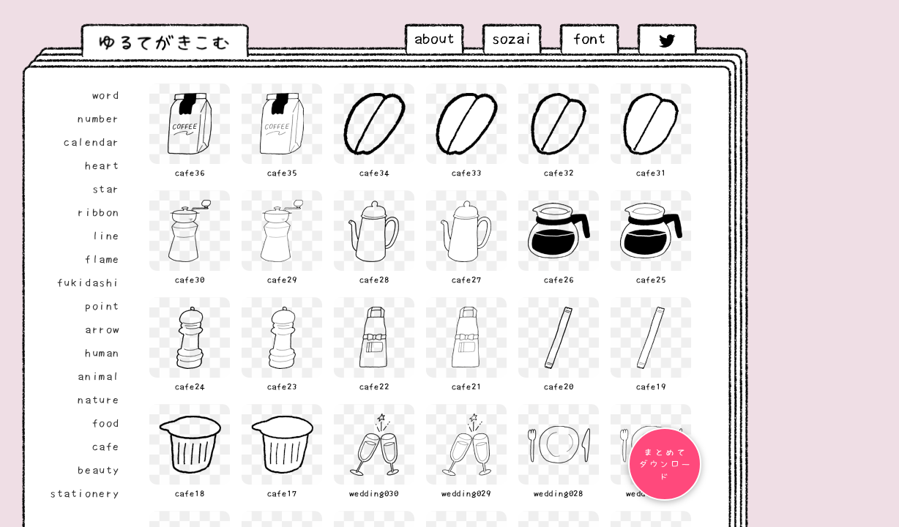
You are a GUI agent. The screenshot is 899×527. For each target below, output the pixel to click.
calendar (92, 142)
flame (102, 259)
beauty (99, 470)
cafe (106, 446)
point (102, 306)
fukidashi (88, 282)
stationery (85, 493)
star (106, 189)
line (106, 236)
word (106, 95)
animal (99, 376)
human (102, 353)
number (99, 118)
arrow (102, 329)
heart (102, 165)
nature (99, 399)
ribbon (99, 212)
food (106, 423)
